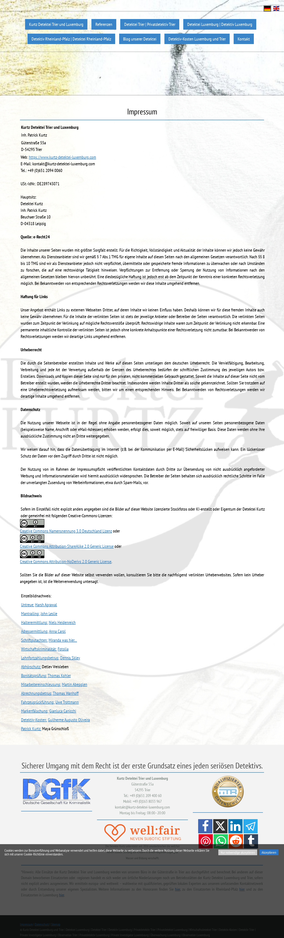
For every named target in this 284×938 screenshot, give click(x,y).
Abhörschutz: (31, 667)
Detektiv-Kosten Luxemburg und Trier (197, 39)
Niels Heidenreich (62, 622)
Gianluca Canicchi (62, 711)
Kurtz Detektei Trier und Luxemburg (56, 24)
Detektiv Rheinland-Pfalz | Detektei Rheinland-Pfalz (71, 39)
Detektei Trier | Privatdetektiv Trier (149, 24)
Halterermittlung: (34, 622)
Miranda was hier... (63, 640)
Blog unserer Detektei (139, 39)
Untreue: (27, 605)
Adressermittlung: (34, 631)
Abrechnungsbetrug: (36, 693)
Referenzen (103, 24)
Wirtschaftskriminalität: (39, 649)
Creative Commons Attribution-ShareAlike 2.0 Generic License (67, 546)
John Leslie (49, 613)
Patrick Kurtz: (31, 728)
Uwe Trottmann (67, 702)
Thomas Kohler (59, 675)
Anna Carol (57, 631)
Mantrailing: (30, 613)
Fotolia (63, 649)
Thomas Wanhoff (66, 693)
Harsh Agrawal (46, 605)
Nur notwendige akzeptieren (238, 852)
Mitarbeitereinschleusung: (41, 684)
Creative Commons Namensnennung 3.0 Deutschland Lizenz (66, 531)
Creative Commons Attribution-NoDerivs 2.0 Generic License (65, 561)
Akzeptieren (269, 852)
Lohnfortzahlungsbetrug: (40, 658)
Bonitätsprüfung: (34, 675)
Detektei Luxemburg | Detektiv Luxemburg (219, 24)
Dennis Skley (70, 658)
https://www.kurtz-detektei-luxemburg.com (62, 157)
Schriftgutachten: (34, 640)
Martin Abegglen (74, 684)
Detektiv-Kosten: (34, 720)
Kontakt (244, 39)
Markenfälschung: (34, 711)
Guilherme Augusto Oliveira (69, 720)
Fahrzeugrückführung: (38, 702)
